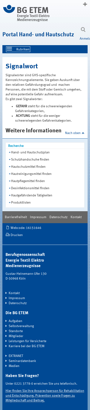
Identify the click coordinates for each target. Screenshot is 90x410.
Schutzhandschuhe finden (30, 159)
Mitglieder (16, 336)
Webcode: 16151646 (26, 228)
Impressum (38, 217)
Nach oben (73, 133)
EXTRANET (16, 356)
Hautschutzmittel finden (28, 166)
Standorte (16, 331)
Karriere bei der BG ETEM (26, 346)
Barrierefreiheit (16, 217)
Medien (14, 366)
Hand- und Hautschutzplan (30, 152)
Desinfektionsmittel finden (30, 188)
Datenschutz (58, 217)
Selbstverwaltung (21, 326)
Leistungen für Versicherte (27, 341)
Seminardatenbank (22, 361)
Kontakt (76, 217)
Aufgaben (15, 321)
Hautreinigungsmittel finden (31, 174)
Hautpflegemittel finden (28, 181)
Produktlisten (21, 202)
